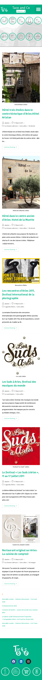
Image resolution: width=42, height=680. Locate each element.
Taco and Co (21, 8)
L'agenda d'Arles (10, 307)
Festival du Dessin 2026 (9, 606)
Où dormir (32, 126)
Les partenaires (10, 394)
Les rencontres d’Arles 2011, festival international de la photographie (18, 294)
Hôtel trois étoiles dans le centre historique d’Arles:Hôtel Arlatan (20, 113)
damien (7, 123)
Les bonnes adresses (11, 126)
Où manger (32, 562)
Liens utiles (23, 126)
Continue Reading (11, 146)
